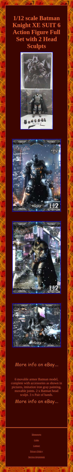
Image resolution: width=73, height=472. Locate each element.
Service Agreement (36, 457)
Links (36, 440)
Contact (36, 445)
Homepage (36, 434)
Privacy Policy (36, 451)
